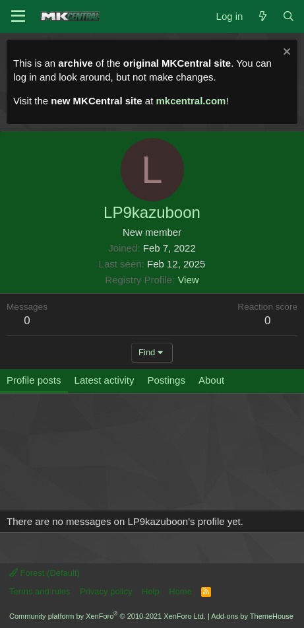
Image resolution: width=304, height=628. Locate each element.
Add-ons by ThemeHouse (252, 616)
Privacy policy (106, 591)
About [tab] (211, 380)
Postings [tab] (166, 380)
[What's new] (262, 16)
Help (151, 591)
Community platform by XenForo (107, 616)
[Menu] (18, 16)
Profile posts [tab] (34, 380)
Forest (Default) (44, 573)
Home (180, 591)
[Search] (288, 16)
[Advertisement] (122, 458)
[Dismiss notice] (285, 53)
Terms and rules (39, 591)
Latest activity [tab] (105, 380)
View (187, 279)
